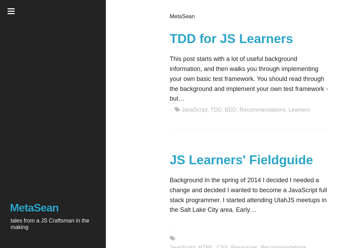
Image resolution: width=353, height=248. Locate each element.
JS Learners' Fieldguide (241, 160)
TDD (216, 110)
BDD (230, 110)
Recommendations (262, 110)
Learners (299, 110)
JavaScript (195, 110)
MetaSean (34, 208)
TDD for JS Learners (231, 39)
